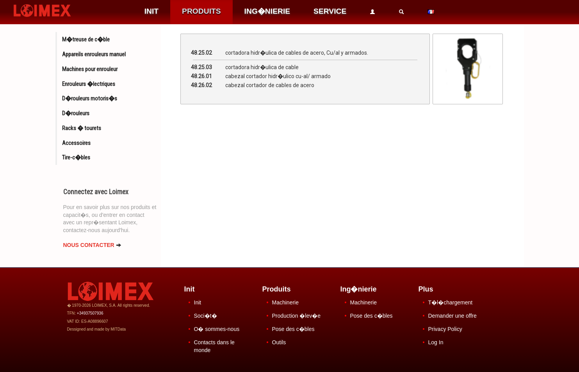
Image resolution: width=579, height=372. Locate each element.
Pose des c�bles (293, 329)
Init (197, 302)
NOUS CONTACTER (92, 245)
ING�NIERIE (267, 11)
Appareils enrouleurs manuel (94, 54)
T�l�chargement (450, 302)
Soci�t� (205, 316)
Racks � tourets (81, 128)
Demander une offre (452, 316)
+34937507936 (90, 313)
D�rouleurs (75, 113)
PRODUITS (201, 11)
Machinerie (285, 302)
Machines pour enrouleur (90, 69)
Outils (279, 342)
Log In (436, 342)
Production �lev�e (296, 316)
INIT (151, 11)
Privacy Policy (445, 329)
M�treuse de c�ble (86, 39)
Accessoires (76, 143)
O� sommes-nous (217, 329)
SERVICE (330, 11)
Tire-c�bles (76, 157)
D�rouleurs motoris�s (89, 98)
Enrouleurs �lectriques (88, 84)
